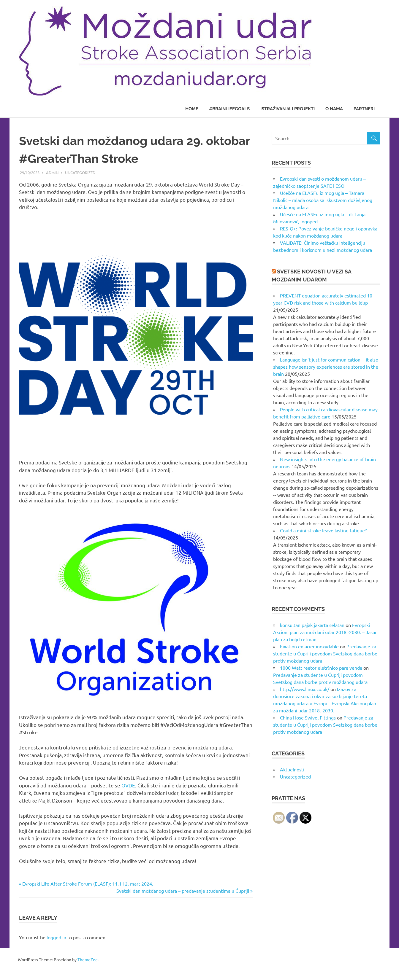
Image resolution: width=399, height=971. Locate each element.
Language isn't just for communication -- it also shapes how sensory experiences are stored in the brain (325, 366)
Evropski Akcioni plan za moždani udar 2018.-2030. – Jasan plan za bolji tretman (325, 632)
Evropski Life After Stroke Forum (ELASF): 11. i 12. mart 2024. (87, 883)
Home (191, 109)
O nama (334, 109)
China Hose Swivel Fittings (308, 717)
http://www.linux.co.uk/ (304, 689)
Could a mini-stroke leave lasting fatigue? (323, 530)
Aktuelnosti (292, 769)
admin (52, 172)
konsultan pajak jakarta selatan (312, 625)
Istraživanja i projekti (287, 109)
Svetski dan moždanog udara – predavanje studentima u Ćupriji (182, 891)
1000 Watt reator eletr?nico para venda (321, 668)
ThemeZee (87, 959)
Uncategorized (80, 172)
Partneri (364, 109)
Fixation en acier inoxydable (309, 646)
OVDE (128, 785)
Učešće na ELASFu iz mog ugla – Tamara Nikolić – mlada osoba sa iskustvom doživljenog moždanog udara (322, 200)
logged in (56, 937)
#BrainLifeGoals (229, 109)
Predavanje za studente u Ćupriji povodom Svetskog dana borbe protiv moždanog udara (325, 653)
